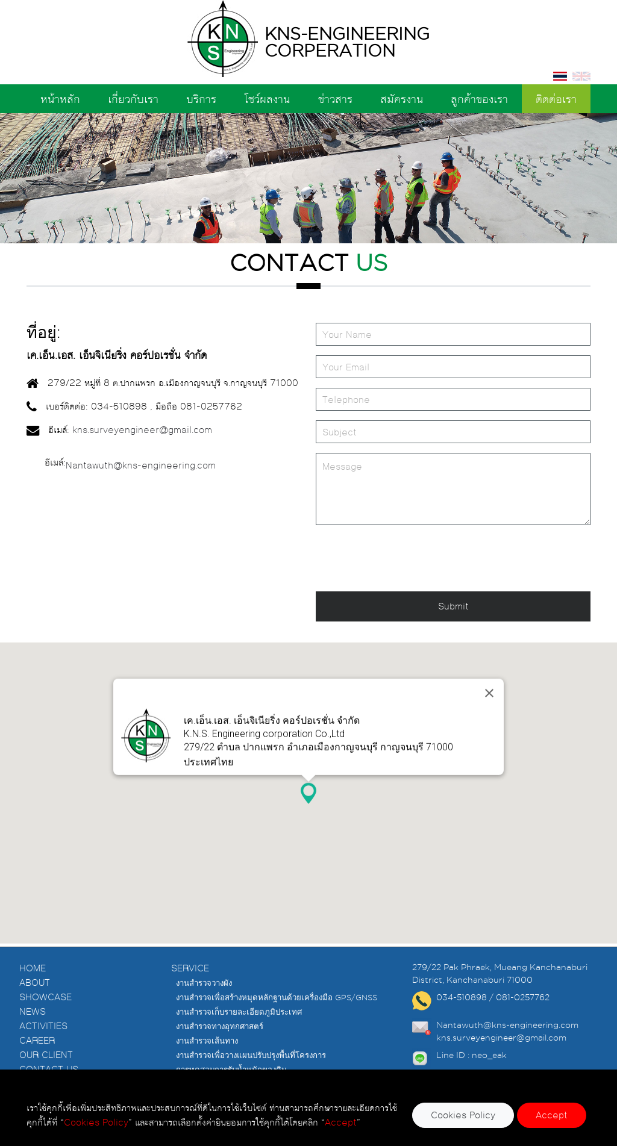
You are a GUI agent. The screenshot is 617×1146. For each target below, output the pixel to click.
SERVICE (190, 985)
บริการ (201, 98)
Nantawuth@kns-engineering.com (141, 465)
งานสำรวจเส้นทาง (207, 1058)
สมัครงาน (401, 98)
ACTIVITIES (43, 1043)
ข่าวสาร (335, 98)
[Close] (489, 661)
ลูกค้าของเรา (479, 98)
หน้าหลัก (60, 98)
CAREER (37, 1058)
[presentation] (407, 558)
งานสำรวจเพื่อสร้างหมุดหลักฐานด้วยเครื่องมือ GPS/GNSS (276, 1015)
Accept (552, 1115)
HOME (32, 985)
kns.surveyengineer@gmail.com (143, 430)
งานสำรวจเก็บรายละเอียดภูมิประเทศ (239, 1029)
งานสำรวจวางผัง (204, 1000)
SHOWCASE (45, 1014)
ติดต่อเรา (556, 98)
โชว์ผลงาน (267, 98)
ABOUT (34, 1000)
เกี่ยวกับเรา (133, 98)
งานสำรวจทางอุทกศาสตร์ (219, 1043)
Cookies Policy (463, 1115)
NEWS (32, 1029)
